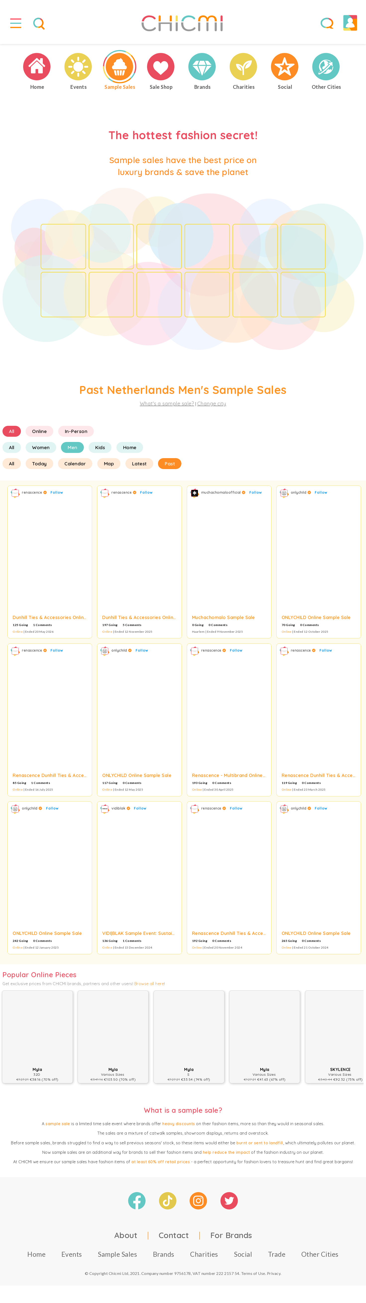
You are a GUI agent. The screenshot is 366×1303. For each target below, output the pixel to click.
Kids (100, 447)
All (11, 431)
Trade (277, 1254)
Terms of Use (253, 1273)
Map (109, 464)
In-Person (76, 431)
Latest (139, 464)
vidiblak (120, 808)
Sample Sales (117, 1254)
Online (39, 431)
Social (243, 1254)
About (126, 1235)
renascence (34, 492)
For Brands (231, 1235)
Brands (163, 1254)
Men (72, 447)
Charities (204, 1254)
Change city (211, 403)
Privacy (274, 1273)
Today (39, 464)
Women (41, 447)
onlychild (301, 492)
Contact (174, 1235)
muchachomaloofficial (223, 492)
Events (71, 1254)
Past (169, 464)
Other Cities (320, 1254)
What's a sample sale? (167, 403)
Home (130, 447)
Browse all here (149, 983)
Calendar (75, 464)
